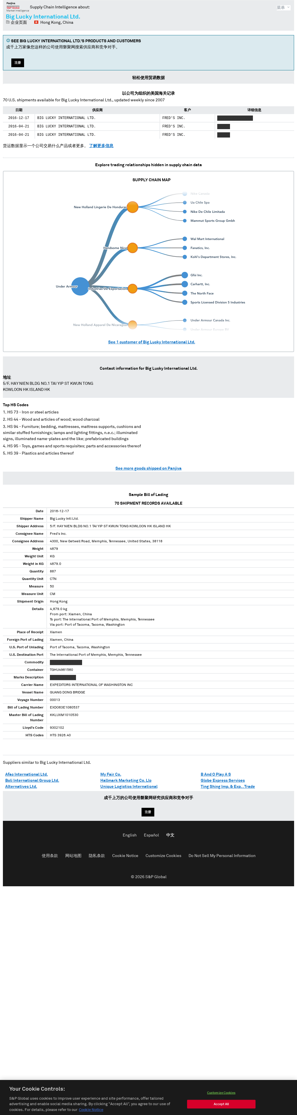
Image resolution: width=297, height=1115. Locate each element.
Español (151, 835)
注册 (18, 62)
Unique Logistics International (128, 787)
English (130, 835)
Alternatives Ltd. (21, 787)
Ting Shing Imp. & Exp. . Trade (228, 787)
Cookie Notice (125, 856)
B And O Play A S (216, 774)
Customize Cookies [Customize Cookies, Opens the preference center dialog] (221, 1098)
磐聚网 (18, 7)
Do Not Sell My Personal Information (222, 856)
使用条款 (50, 856)
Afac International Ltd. (26, 774)
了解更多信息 (101, 146)
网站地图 (73, 856)
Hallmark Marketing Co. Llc (125, 781)
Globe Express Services (223, 781)
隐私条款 (97, 856)
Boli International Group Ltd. (32, 781)
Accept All (221, 1110)
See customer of (151, 342)
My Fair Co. (110, 774)
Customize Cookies (163, 856)
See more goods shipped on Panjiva (148, 468)
